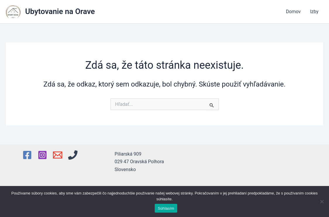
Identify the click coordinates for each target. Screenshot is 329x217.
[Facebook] (27, 155)
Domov (293, 11)
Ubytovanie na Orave (60, 11)
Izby (314, 11)
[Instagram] (42, 155)
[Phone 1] (72, 155)
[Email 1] (57, 155)
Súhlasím (166, 208)
